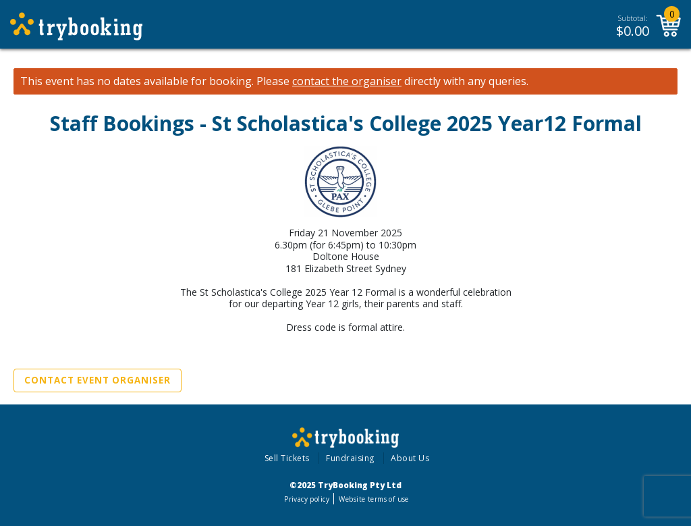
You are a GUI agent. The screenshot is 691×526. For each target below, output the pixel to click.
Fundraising (350, 458)
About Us (410, 458)
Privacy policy (306, 499)
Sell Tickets (287, 458)
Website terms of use (373, 499)
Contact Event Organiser (97, 380)
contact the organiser (347, 81)
